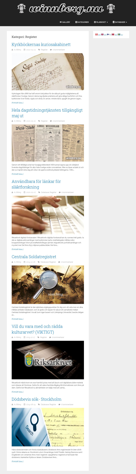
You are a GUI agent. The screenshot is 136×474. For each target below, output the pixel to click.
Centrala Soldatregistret (34, 256)
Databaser (45, 192)
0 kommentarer (59, 50)
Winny (18, 50)
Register (44, 50)
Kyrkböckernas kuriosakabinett (41, 44)
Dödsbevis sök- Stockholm (36, 399)
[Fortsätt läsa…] (17, 103)
